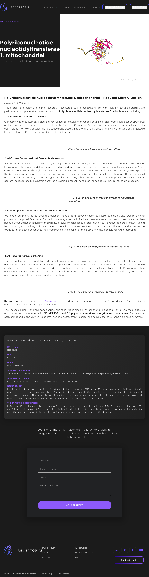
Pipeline (65, 7)
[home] (19, 7)
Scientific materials (84, 553)
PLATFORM (46, 553)
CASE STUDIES (81, 548)
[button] (51, 7)
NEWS (77, 558)
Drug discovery (49, 548)
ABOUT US (46, 558)
